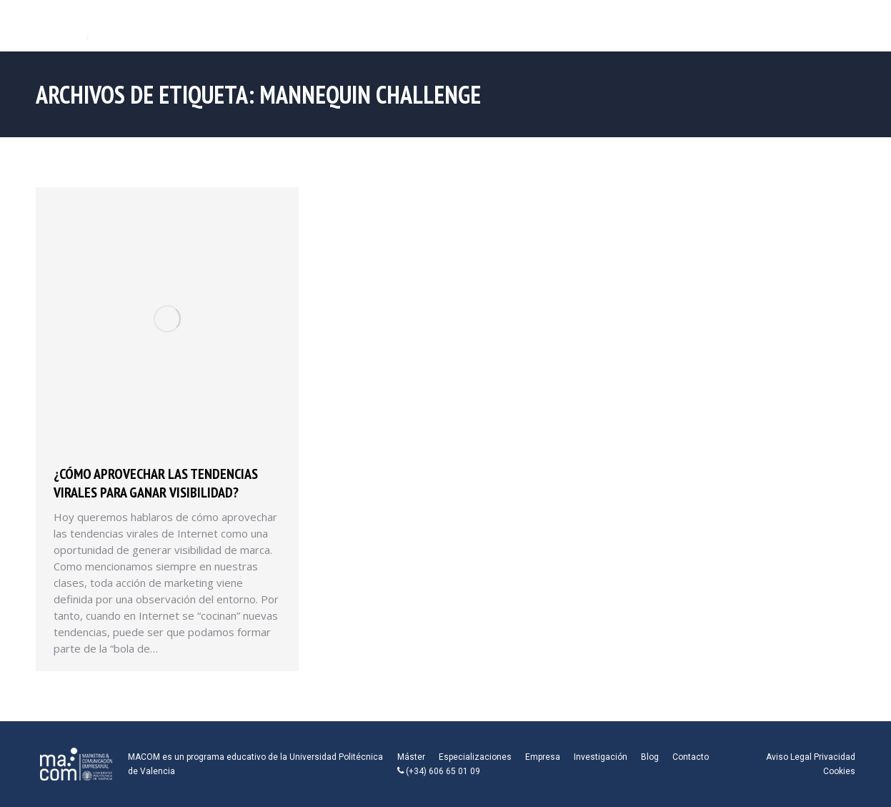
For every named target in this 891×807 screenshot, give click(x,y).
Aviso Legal (789, 757)
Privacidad (834, 757)
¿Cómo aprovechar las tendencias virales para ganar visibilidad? (156, 483)
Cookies (839, 771)
